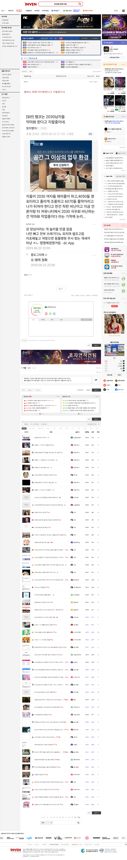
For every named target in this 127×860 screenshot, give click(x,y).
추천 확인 (95, 295)
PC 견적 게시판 (6, 86)
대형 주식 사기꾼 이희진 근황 (44, 617)
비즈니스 (37, 844)
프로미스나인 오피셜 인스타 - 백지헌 (47, 610)
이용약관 (44, 844)
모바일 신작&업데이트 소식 (9, 46)
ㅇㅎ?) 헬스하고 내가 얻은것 (44, 460)
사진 (79, 428)
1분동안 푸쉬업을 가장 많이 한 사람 (46, 452)
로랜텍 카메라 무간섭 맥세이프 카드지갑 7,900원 (114, 229)
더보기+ (58, 396)
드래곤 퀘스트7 (6, 133)
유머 (48, 428)
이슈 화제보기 (95, 38)
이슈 (31, 428)
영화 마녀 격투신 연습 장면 (44, 482)
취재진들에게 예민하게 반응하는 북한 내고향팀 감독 (51, 669)
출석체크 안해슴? (41, 714)
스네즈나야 (77, 677)
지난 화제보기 (84, 38)
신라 (75, 557)
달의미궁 (76, 729)
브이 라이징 (5, 121)
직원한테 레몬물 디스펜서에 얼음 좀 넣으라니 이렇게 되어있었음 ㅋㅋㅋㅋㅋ (58, 797)
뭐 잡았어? (39, 774)
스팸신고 (88, 295)
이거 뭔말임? (40, 587)
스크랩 (77, 295)
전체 (24, 428)
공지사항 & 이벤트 (7, 31)
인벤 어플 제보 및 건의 (8, 40)
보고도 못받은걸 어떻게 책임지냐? (46, 497)
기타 (97, 428)
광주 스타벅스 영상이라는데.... (45, 737)
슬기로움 (76, 647)
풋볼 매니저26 (6, 136)
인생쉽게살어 (77, 437)
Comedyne (76, 595)
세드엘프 (76, 625)
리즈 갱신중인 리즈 (41, 467)
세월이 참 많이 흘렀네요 (43, 632)
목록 (91, 81)
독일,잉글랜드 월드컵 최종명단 (45, 767)
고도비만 (76, 497)
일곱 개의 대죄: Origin (8, 124)
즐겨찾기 (45, 424)
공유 (72, 295)
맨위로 (88, 390)
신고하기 (82, 295)
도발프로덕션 (77, 654)
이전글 (37, 390)
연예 (41, 428)
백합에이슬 (26, 76)
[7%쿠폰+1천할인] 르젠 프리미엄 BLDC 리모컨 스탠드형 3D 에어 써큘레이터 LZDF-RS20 (114, 239)
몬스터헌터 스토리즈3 (8, 127)
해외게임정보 (6, 112)
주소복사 (24, 340)
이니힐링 (50, 313)
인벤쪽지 (46, 313)
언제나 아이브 (40, 437)
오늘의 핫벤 (5, 77)
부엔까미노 (77, 445)
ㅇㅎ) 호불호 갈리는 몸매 (43, 625)
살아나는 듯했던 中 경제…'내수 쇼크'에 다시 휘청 (50, 684)
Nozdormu (76, 580)
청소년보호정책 (65, 844)
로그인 (116, 10)
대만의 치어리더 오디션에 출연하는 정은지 (48, 647)
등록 (96, 380)
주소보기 (24, 71)
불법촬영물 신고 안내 (77, 844)
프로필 (42, 319)
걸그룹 (4, 106)
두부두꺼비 (77, 774)
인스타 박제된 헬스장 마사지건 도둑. (47, 804)
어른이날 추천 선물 (41, 542)
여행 (3, 109)
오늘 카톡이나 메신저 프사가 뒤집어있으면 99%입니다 (52, 580)
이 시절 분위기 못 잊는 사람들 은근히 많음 (48, 535)
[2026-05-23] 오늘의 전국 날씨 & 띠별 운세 (48, 505)
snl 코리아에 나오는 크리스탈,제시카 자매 (48, 722)
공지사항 (96, 844)
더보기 (54, 313)
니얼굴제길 (77, 505)
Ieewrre (76, 662)
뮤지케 (75, 475)
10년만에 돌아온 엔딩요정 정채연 (46, 520)
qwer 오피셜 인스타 (42, 602)
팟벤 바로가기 (6, 97)
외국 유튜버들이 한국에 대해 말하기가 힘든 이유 (50, 677)
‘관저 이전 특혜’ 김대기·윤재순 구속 (46, 654)
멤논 (75, 699)
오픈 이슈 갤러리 (7, 74)
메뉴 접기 (86, 320)
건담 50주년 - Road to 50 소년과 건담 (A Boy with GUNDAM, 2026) (55, 699)
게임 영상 (4, 115)
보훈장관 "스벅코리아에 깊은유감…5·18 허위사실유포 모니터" (54, 557)
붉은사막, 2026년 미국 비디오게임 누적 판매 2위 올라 (51, 662)
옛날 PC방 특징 (40, 527)
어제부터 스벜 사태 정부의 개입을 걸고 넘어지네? (50, 729)
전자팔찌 (76, 804)
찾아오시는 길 (88, 844)
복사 (31, 71)
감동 (91, 428)
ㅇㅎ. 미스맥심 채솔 (42, 640)
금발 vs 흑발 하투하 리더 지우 (45, 572)
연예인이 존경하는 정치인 (43, 475)
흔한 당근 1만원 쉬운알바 (43, 744)
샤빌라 (75, 744)
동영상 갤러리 (6, 34)
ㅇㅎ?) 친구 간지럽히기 (43, 490)
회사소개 (30, 844)
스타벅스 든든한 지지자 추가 (44, 789)
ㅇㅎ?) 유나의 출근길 (42, 445)
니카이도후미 (77, 632)
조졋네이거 (77, 707)
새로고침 (98, 368)
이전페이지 (80, 390)
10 (75, 817)
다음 (78, 817)
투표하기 (114, 306)
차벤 (3, 103)
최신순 (34, 368)
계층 (85, 428)
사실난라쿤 (77, 714)
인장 (33, 320)
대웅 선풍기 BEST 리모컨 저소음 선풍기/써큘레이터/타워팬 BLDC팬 (114, 232)
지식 (72, 428)
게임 (66, 428)
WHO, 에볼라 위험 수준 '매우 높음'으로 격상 (49, 565)
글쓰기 (96, 419)
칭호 (61, 319)
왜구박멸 (76, 692)
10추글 (37, 424)
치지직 (4, 100)
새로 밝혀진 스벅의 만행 (43, 692)
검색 (79, 823)
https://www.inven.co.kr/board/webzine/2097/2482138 (42, 340)
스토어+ (123, 64)
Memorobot (77, 759)
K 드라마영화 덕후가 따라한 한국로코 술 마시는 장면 (51, 782)
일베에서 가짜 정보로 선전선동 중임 (46, 707)
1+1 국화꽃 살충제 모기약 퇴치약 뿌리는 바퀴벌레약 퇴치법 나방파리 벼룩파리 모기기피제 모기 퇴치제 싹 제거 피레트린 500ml (114, 235)
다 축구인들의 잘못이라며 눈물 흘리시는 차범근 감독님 (52, 752)
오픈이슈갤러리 (97, 71)
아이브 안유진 (40, 512)
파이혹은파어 (77, 587)
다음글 (29, 390)
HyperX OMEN (6, 118)
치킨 (75, 512)
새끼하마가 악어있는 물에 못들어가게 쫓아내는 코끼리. (52, 550)
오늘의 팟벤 (5, 80)
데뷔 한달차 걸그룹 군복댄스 (44, 759)
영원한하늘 (77, 542)
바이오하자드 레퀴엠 (8, 130)
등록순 (29, 368)
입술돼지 (76, 602)
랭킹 (52, 319)
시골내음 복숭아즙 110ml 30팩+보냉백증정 (114, 242)
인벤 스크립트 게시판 (8, 43)
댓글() (95, 81)
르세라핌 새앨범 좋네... (43, 595)
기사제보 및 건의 (7, 37)
